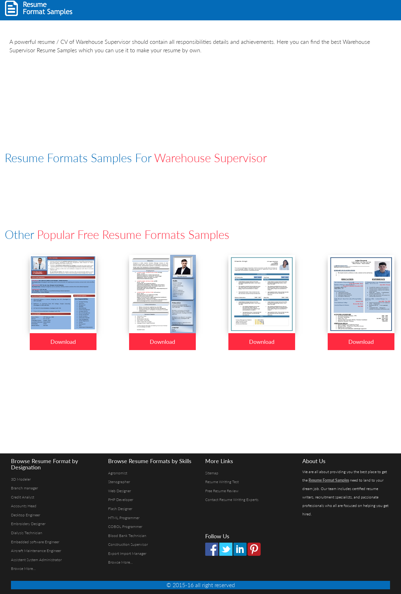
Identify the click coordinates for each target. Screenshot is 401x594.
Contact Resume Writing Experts (231, 499)
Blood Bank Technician (127, 535)
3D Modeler (21, 479)
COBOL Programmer (125, 526)
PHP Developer (120, 499)
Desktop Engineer (25, 515)
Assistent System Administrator (36, 559)
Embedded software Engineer (35, 542)
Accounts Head (23, 506)
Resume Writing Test (222, 481)
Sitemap (211, 473)
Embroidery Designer (28, 523)
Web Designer (119, 490)
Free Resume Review (221, 490)
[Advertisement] (318, 9)
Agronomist (117, 473)
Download (63, 341)
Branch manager (24, 488)
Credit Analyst (22, 497)
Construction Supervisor (128, 544)
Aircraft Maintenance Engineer (36, 550)
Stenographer (119, 481)
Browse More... (23, 568)
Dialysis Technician (26, 532)
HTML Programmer (123, 517)
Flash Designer (120, 508)
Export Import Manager (127, 553)
